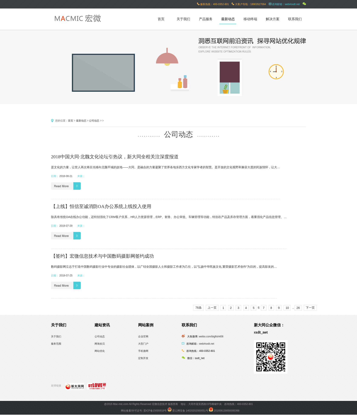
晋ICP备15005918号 (155, 410)
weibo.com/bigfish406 (211, 336)
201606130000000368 (224, 410)
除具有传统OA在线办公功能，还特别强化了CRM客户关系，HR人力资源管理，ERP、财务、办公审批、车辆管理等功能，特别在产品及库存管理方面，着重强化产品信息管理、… (169, 217)
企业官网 (143, 336)
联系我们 (295, 19)
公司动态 (94, 120)
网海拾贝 (100, 343)
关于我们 (183, 19)
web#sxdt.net (206, 343)
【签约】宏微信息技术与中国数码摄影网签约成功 (102, 256)
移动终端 (250, 19)
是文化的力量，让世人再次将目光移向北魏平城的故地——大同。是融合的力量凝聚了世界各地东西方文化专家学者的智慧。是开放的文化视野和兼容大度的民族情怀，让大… (165, 167)
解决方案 (272, 19)
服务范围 (56, 343)
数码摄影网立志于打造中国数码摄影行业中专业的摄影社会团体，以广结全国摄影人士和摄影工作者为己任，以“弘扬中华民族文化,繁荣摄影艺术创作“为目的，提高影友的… (164, 266)
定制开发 (143, 358)
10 (287, 308)
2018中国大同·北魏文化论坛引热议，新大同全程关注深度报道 (114, 156)
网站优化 (100, 350)
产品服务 (205, 19)
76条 (198, 307)
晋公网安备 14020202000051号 (187, 410)
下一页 (310, 307)
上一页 (212, 307)
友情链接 (56, 385)
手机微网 (143, 350)
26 (298, 308)
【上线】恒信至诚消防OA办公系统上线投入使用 (101, 206)
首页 (70, 120)
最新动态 (228, 19)
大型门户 (143, 343)
